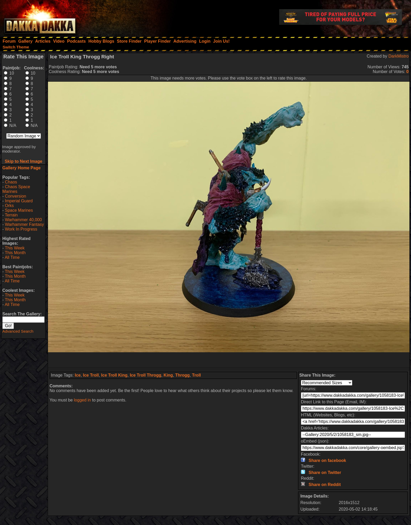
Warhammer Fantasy (24, 224)
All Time (12, 257)
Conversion (15, 196)
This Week (14, 248)
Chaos (11, 182)
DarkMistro (398, 56)
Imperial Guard (19, 201)
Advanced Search (17, 331)
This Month (15, 252)
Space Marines (19, 210)
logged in (82, 400)
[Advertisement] (228, 360)
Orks (9, 205)
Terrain (11, 215)
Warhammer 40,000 (23, 219)
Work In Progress (21, 229)
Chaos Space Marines (16, 189)
